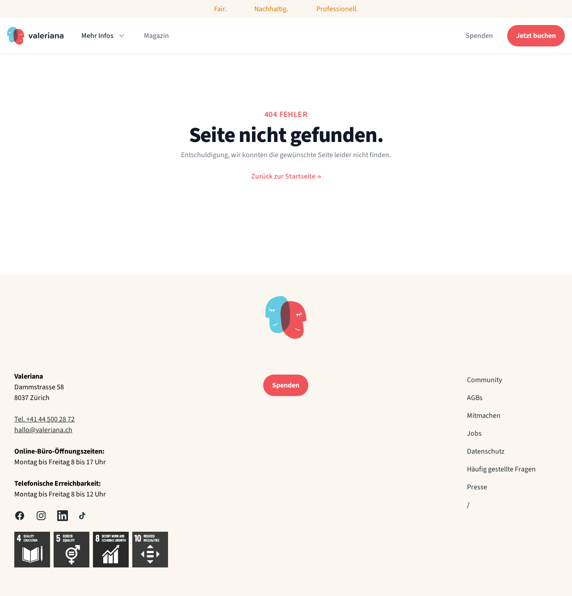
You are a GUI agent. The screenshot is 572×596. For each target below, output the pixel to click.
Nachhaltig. (271, 9)
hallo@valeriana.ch (43, 430)
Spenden (479, 36)
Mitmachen (483, 416)
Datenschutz (486, 451)
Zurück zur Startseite (286, 176)
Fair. (220, 9)
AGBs (475, 398)
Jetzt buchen (536, 36)
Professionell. (337, 9)
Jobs (474, 433)
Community (484, 380)
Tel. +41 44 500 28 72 (44, 419)
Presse (477, 487)
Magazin (156, 36)
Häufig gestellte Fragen (501, 469)
